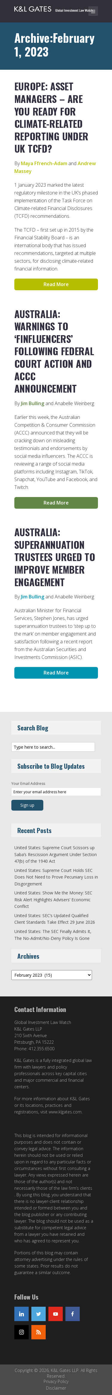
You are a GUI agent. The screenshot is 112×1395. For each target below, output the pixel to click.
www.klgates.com (65, 1112)
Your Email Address (28, 783)
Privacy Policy (56, 1381)
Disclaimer (56, 1388)
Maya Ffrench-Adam (44, 163)
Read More (56, 284)
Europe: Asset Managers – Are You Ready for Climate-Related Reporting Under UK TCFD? (51, 117)
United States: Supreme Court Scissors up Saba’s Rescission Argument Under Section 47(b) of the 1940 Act (55, 854)
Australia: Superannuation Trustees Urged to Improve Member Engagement (54, 557)
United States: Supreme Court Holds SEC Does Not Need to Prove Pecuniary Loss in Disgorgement (56, 877)
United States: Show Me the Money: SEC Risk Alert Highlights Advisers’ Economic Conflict (53, 899)
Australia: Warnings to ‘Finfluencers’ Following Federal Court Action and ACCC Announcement (54, 351)
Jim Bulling (32, 403)
